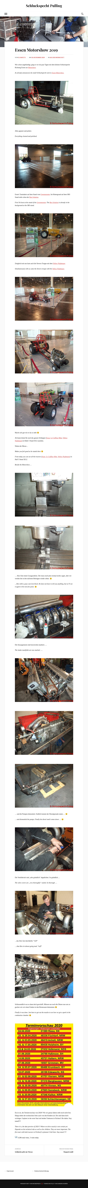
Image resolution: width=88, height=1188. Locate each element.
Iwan (48, 438)
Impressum (10, 1171)
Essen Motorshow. (58, 73)
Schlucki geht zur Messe (24, 1152)
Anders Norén (63, 1183)
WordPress (37, 1183)
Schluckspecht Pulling (44, 5)
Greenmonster (45, 194)
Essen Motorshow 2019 (36, 50)
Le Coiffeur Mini (56, 438)
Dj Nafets (22, 57)
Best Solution (33, 197)
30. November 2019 (38, 57)
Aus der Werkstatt (57, 57)
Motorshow (32, 67)
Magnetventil (68, 1152)
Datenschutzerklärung (41, 1171)
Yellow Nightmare (59, 263)
